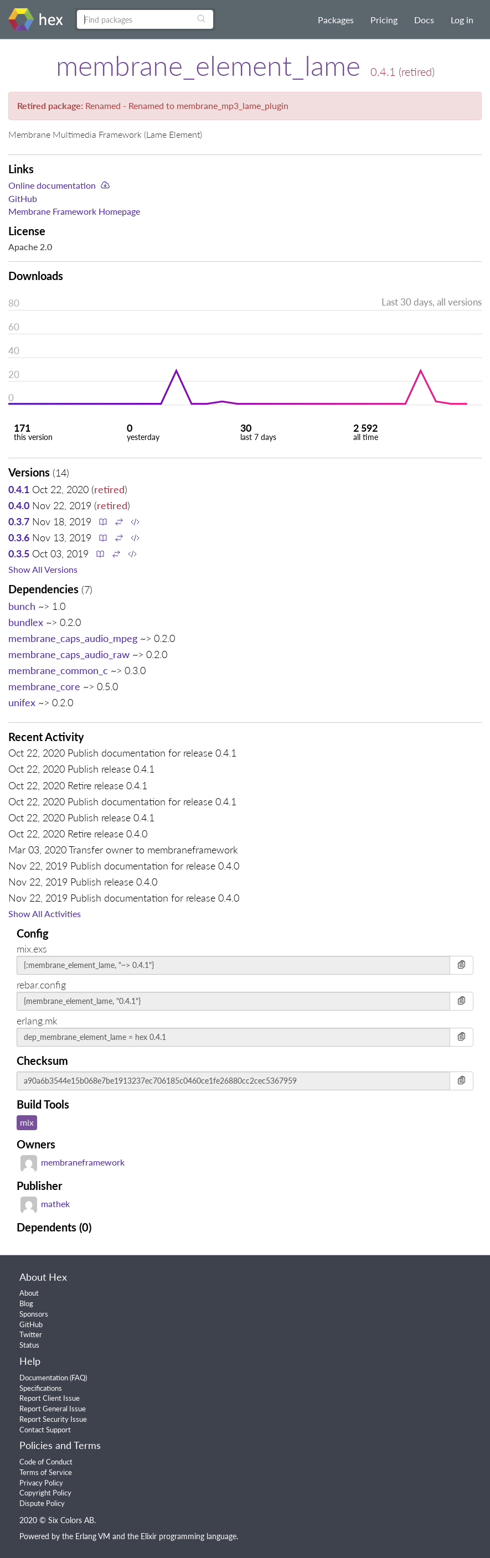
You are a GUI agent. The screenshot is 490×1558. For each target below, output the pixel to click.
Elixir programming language (188, 1536)
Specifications (40, 1388)
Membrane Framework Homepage (74, 211)
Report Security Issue (53, 1419)
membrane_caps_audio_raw (69, 654)
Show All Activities (44, 913)
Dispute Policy (42, 1503)
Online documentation (52, 185)
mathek (45, 1203)
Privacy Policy (41, 1482)
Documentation (43, 1377)
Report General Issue (52, 1408)
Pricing (384, 19)
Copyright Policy (45, 1492)
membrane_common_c (58, 670)
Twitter (30, 1334)
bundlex (25, 622)
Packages (336, 19)
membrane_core (44, 686)
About (29, 1292)
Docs (424, 19)
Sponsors (33, 1313)
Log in (462, 19)
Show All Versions (43, 569)
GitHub (22, 198)
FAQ (78, 1377)
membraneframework (72, 1162)
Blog (26, 1303)
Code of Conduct (46, 1461)
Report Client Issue (49, 1398)
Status (29, 1344)
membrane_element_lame (208, 65)
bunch (21, 606)
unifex (21, 702)
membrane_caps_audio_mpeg (72, 638)
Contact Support (45, 1429)
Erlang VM (92, 1536)
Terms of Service (45, 1472)
